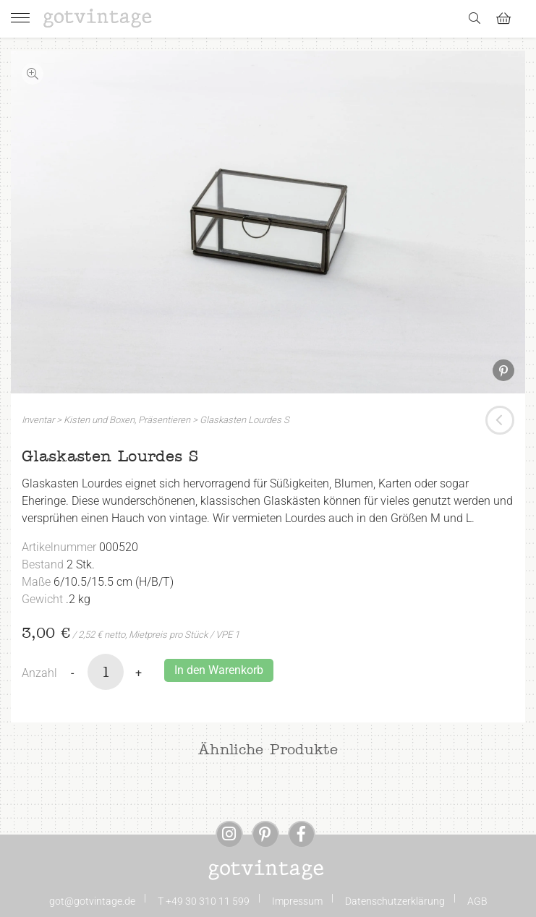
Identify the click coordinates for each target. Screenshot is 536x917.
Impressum (297, 901)
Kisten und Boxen (99, 419)
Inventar (38, 419)
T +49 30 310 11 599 (204, 901)
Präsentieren (164, 419)
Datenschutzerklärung (395, 901)
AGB (477, 901)
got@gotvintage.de (92, 901)
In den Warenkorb (218, 670)
